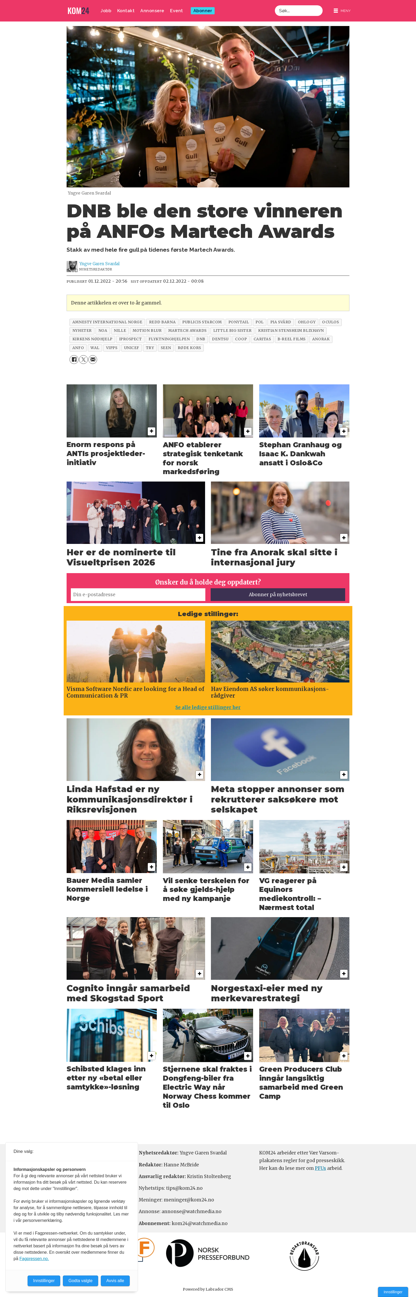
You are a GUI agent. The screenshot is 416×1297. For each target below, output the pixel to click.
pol (259, 322)
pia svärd (280, 322)
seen (166, 348)
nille (120, 330)
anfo (78, 348)
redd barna (162, 322)
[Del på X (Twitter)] (83, 359)
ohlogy (306, 322)
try (150, 348)
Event (176, 10)
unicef (131, 348)
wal (94, 348)
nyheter (82, 330)
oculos (330, 322)
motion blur (147, 330)
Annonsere (152, 10)
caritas (262, 339)
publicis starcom (202, 322)
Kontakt (126, 10)
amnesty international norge (107, 322)
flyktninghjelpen (169, 339)
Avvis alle (115, 1280)
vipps (112, 348)
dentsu (220, 339)
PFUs (320, 1168)
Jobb (106, 10)
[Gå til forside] (78, 10)
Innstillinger (393, 1292)
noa (102, 330)
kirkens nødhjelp (92, 339)
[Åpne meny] (342, 10)
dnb (200, 339)
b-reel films (292, 339)
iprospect (130, 339)
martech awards (187, 330)
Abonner (202, 10)
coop (241, 339)
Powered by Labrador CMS (208, 1289)
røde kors (189, 348)
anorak (321, 339)
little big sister (232, 330)
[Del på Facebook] (74, 359)
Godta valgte (80, 1280)
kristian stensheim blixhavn (291, 330)
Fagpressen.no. (34, 1258)
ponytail (238, 322)
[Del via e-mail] (92, 359)
